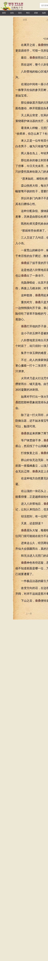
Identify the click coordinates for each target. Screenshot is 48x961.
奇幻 (28, 13)
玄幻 (20, 13)
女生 (12, 13)
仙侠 (44, 13)
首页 (4, 13)
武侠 (36, 13)
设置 (25, 20)
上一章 (29, 614)
